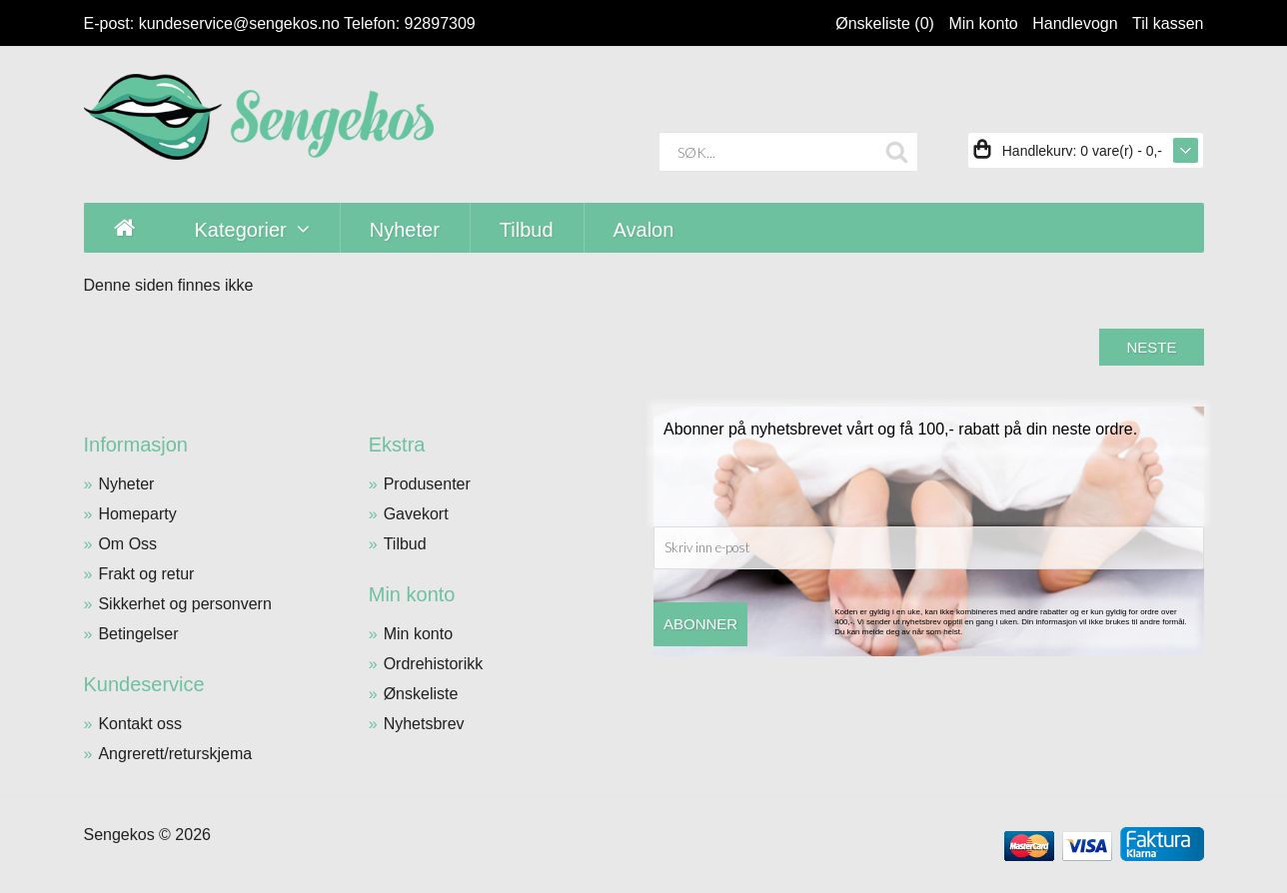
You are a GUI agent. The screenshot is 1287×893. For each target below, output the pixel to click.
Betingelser (138, 633)
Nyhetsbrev (424, 723)
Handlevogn (1074, 23)
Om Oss (127, 543)
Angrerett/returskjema (175, 753)
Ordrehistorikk (434, 663)
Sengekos (119, 834)
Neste (1151, 347)
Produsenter (427, 483)
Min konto (982, 23)
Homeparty (137, 513)
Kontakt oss (140, 723)
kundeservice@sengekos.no (239, 23)
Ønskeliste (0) (884, 23)
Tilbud (405, 543)
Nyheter (126, 483)
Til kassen (1167, 23)
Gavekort (416, 513)
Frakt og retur (146, 573)
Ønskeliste (421, 693)
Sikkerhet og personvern (184, 603)
